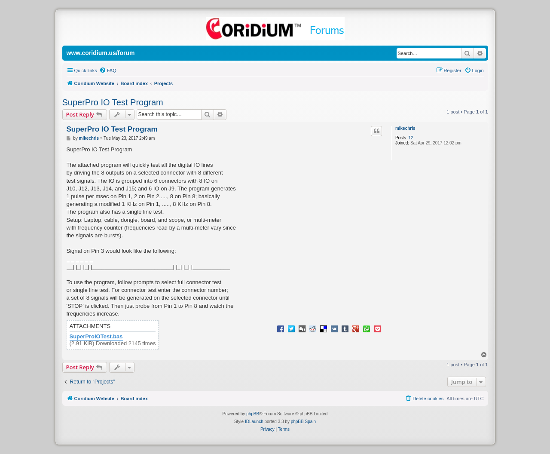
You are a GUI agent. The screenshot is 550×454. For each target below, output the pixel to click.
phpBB (252, 413)
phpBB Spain (303, 421)
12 (410, 137)
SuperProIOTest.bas (96, 337)
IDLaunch (254, 421)
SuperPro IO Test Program (112, 102)
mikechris (405, 128)
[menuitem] (107, 70)
